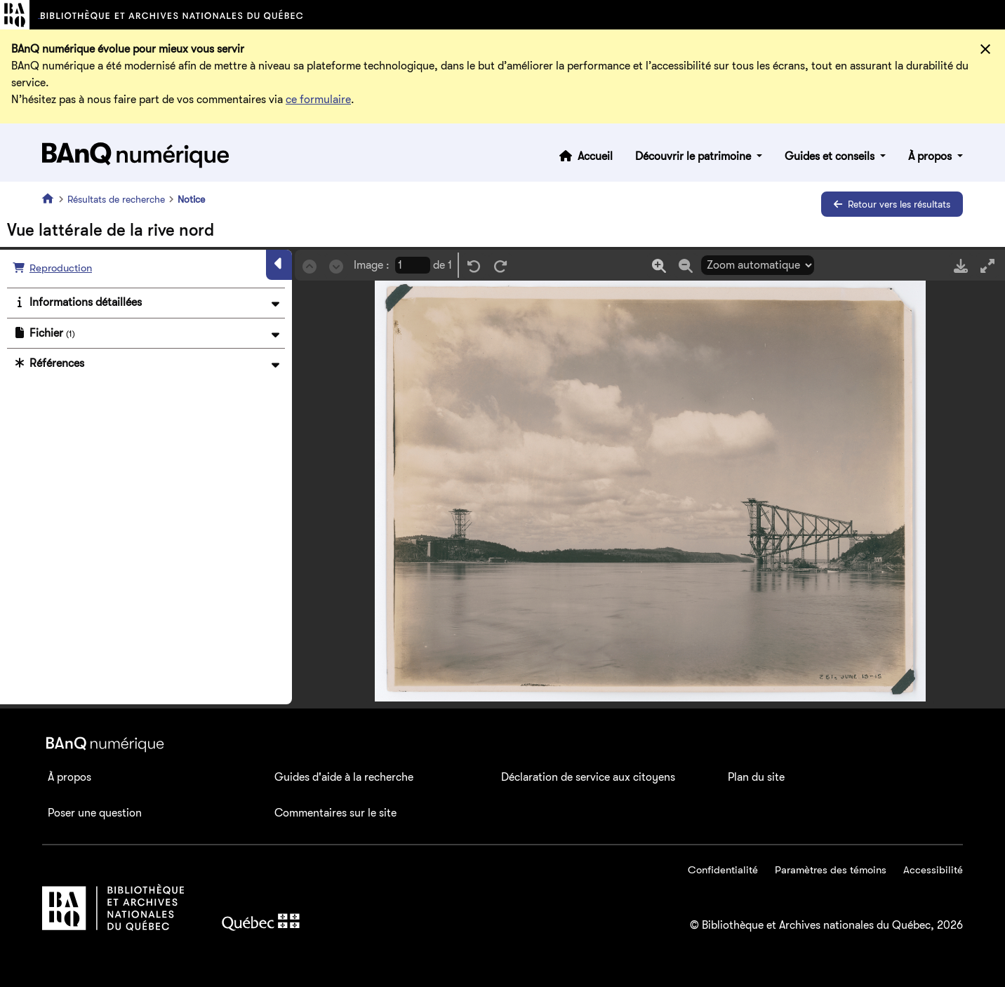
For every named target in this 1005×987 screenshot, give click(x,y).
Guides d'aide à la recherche (343, 777)
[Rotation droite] (500, 265)
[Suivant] (336, 265)
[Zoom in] (659, 265)
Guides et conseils (831, 156)
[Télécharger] (961, 265)
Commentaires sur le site (335, 813)
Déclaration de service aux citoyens (588, 777)
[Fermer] (985, 49)
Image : (372, 265)
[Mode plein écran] (987, 265)
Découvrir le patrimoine (694, 156)
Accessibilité (933, 869)
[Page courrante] (412, 265)
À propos (931, 156)
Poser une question (95, 813)
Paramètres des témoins (830, 869)
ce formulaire (318, 99)
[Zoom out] (686, 265)
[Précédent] (309, 265)
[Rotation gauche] (474, 265)
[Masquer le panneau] (279, 264)
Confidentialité (723, 869)
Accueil (595, 156)
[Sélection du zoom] (757, 265)
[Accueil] (50, 198)
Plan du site (756, 777)
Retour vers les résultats (892, 204)
